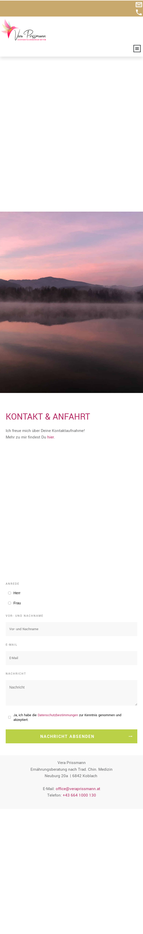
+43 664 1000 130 (79, 627)
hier (50, 269)
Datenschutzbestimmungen (58, 547)
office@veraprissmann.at (78, 620)
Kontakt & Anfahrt (21, 905)
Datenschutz (16, 919)
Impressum (15, 912)
